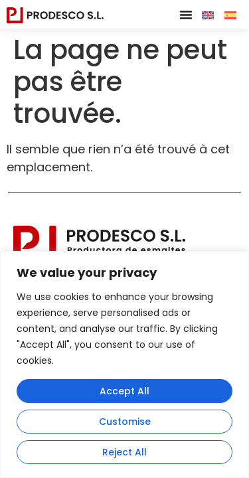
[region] (124, 364)
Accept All (124, 391)
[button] (186, 15)
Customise (125, 421)
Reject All (124, 452)
